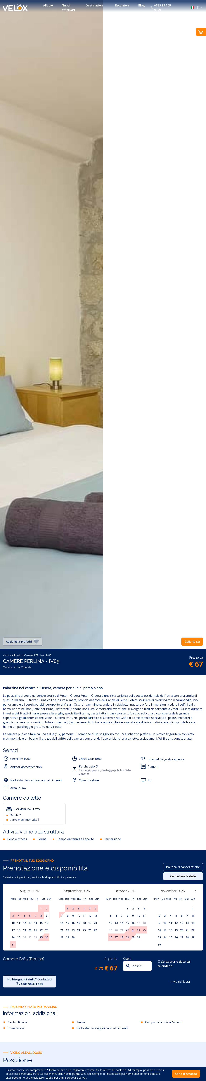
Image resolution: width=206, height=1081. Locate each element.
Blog (141, 5)
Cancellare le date (183, 876)
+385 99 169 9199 (160, 7)
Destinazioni (94, 5)
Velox (6, 655)
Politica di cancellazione (183, 867)
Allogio (48, 5)
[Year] (37, 891)
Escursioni (122, 5)
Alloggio (17, 655)
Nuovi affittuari (68, 7)
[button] (195, 7)
